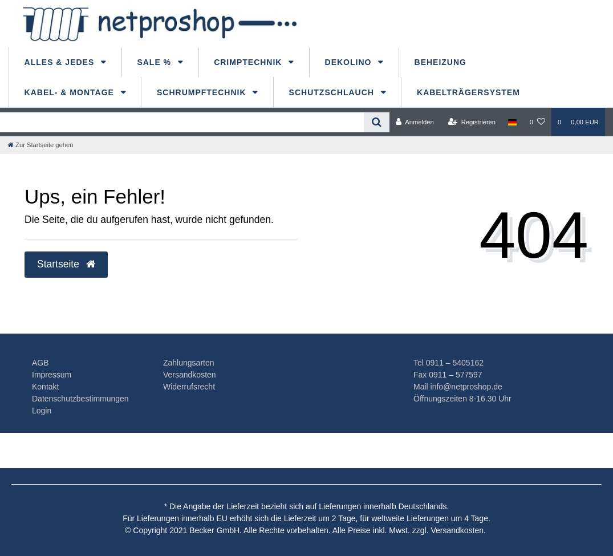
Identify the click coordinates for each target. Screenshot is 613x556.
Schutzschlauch (333, 92)
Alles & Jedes (61, 62)
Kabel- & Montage (71, 92)
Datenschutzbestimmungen (80, 398)
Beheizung (440, 62)
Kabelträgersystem (468, 92)
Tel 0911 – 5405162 (448, 362)
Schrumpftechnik (203, 92)
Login (41, 410)
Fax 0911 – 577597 (447, 374)
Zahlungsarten (188, 362)
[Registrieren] (472, 122)
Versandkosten (189, 374)
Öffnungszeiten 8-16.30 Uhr (462, 398)
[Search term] (182, 122)
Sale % (155, 62)
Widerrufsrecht (189, 386)
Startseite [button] (66, 264)
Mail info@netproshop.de (457, 386)
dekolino (350, 62)
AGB (40, 362)
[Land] (512, 122)
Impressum (51, 374)
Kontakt (45, 386)
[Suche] (376, 122)
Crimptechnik (249, 62)
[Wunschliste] (537, 122)
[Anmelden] (414, 122)
